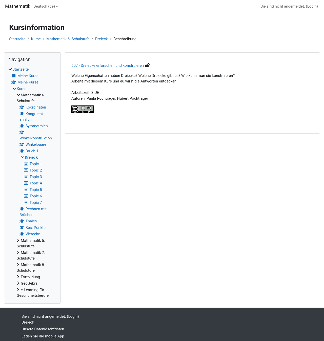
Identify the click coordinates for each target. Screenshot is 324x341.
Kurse (36, 39)
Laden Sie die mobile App (43, 336)
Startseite (17, 39)
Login (312, 6)
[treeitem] (32, 183)
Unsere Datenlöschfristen (43, 329)
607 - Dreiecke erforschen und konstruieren (107, 65)
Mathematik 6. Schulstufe (68, 39)
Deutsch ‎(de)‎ (44, 6)
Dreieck (101, 39)
